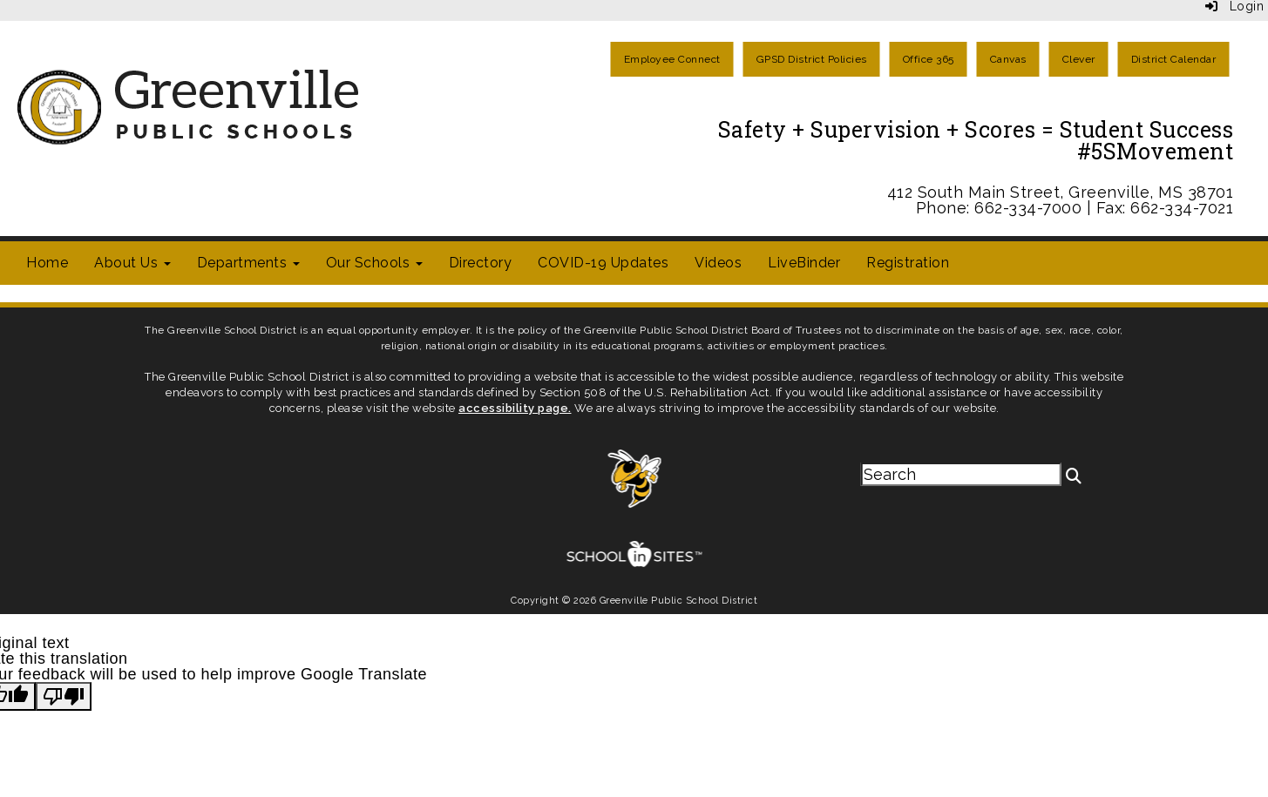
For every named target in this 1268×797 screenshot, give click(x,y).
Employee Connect (672, 59)
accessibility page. (515, 408)
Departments (248, 262)
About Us (132, 262)
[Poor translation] (64, 696)
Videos (718, 262)
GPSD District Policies (811, 59)
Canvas (1008, 59)
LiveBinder (804, 262)
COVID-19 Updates (603, 262)
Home (47, 262)
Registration (907, 262)
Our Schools (374, 262)
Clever (1078, 59)
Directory (480, 262)
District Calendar (1174, 59)
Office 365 (928, 59)
